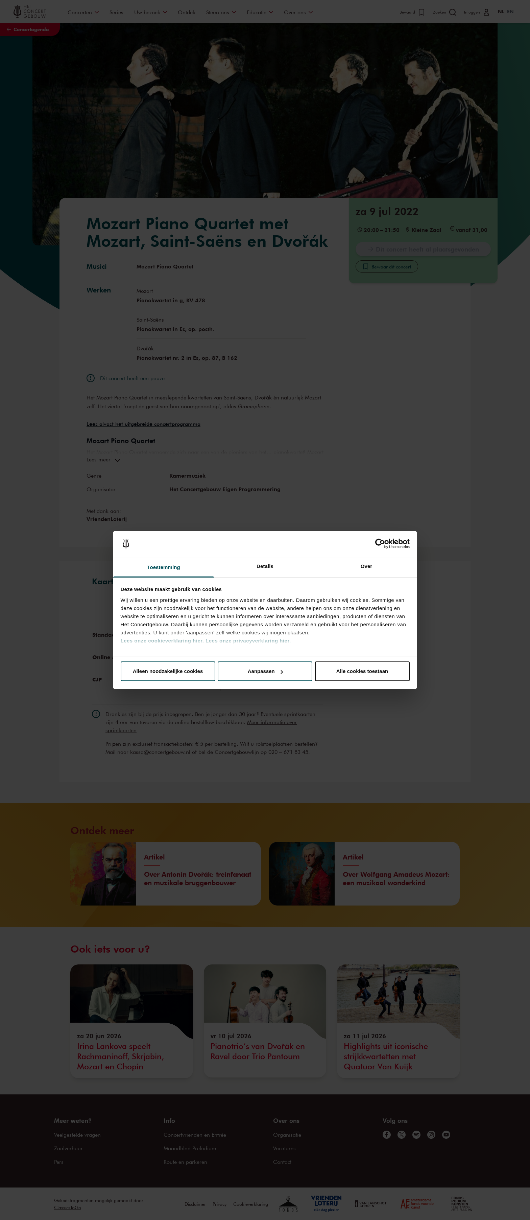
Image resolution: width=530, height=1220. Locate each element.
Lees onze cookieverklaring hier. (162, 641)
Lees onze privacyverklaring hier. (248, 641)
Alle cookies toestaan (362, 671)
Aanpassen (265, 671)
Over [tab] (366, 566)
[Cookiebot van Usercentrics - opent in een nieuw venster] (380, 544)
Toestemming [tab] (163, 567)
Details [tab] (265, 566)
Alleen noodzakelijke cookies (168, 671)
